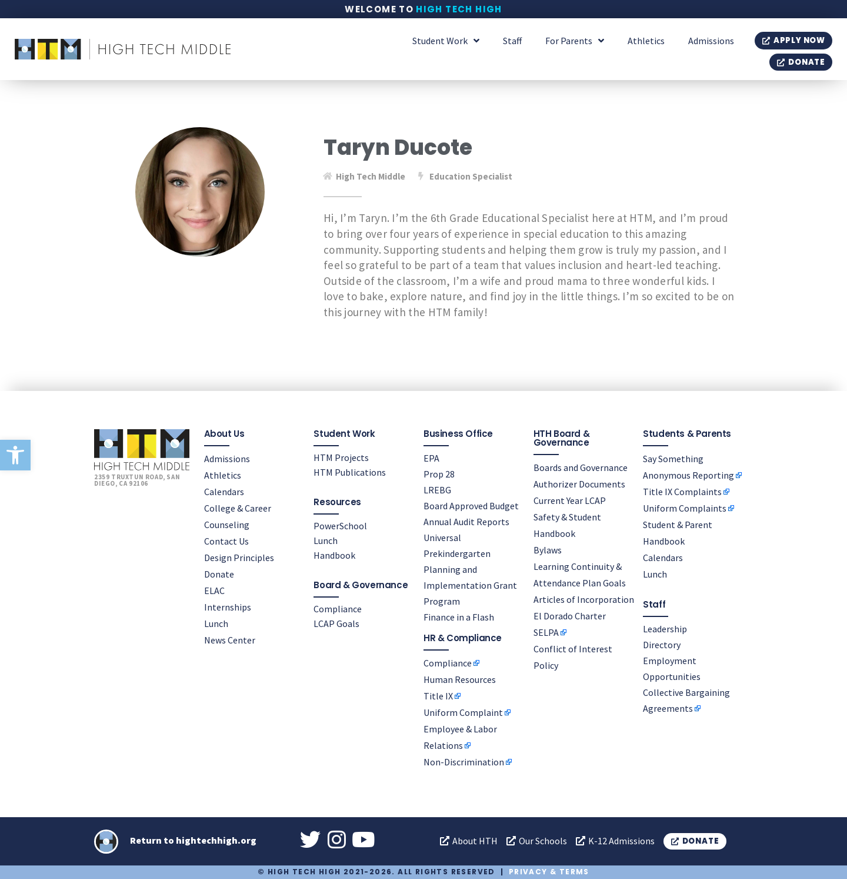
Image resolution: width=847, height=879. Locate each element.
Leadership (665, 629)
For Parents (574, 40)
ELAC (214, 590)
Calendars (224, 491)
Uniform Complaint (463, 712)
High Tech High (459, 9)
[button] (15, 455)
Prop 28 (439, 474)
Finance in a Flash (459, 617)
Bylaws (547, 550)
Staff (512, 41)
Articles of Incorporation (583, 599)
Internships (227, 607)
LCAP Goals (336, 623)
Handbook (334, 555)
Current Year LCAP (569, 500)
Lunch (216, 623)
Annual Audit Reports (466, 522)
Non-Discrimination (464, 762)
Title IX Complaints (682, 491)
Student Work (445, 40)
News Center (229, 640)
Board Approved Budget (471, 506)
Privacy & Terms (549, 872)
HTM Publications (350, 472)
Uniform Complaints (684, 508)
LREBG (437, 490)
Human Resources (460, 679)
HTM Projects (341, 457)
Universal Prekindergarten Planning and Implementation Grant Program (470, 569)
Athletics (646, 41)
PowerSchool (340, 526)
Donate (219, 574)
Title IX (438, 696)
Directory (662, 645)
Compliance (338, 609)
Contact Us (226, 541)
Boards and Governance (580, 467)
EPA (431, 458)
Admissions (711, 41)
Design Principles (239, 557)
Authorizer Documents (579, 484)
